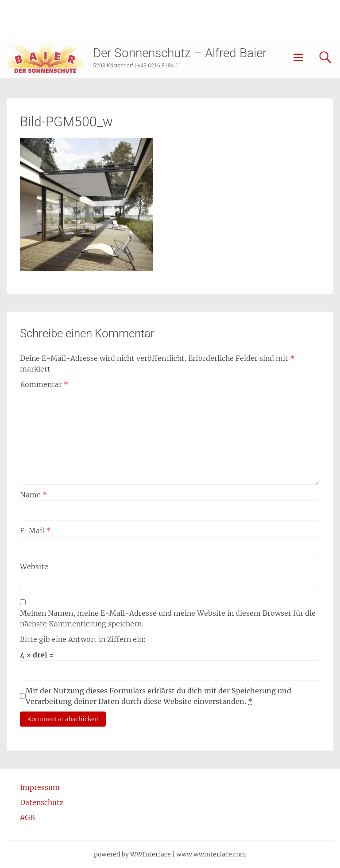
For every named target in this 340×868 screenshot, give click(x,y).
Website (34, 566)
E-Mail (35, 530)
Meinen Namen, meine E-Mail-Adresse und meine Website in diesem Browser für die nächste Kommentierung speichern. (168, 618)
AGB (27, 817)
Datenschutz (42, 802)
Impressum (40, 787)
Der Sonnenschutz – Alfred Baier (180, 53)
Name (33, 494)
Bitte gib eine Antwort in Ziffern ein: (83, 639)
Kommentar (44, 384)
